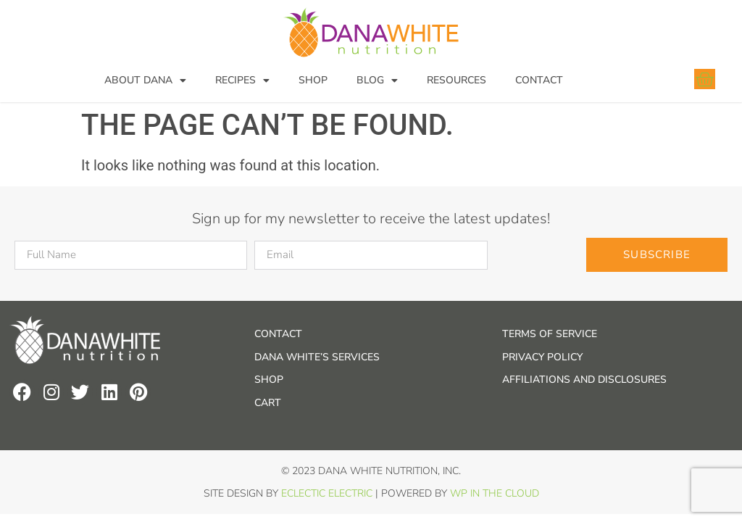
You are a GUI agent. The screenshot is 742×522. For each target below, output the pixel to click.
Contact (539, 80)
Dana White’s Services (317, 357)
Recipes (242, 80)
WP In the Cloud (494, 493)
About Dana (145, 80)
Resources (456, 80)
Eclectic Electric (326, 493)
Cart (267, 403)
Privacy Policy (542, 357)
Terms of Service (549, 334)
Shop (313, 80)
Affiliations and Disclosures (584, 379)
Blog (377, 80)
